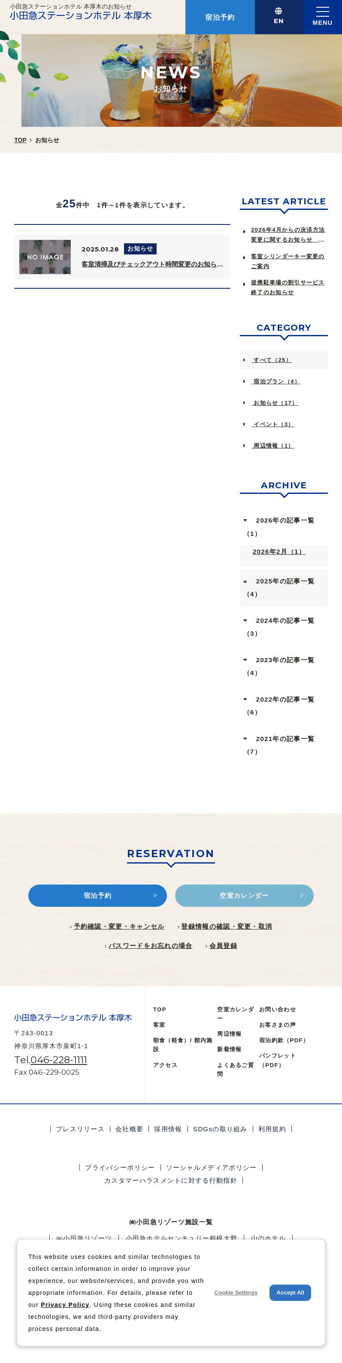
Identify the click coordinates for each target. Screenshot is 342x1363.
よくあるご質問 (235, 1069)
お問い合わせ (277, 1009)
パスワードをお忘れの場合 (151, 945)
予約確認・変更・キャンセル (119, 926)
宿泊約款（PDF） (284, 1040)
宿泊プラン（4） (275, 381)
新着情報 (229, 1049)
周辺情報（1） (272, 445)
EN (279, 21)
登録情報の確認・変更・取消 (226, 926)
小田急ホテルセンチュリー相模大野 (182, 1238)
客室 (159, 1025)
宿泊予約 (220, 17)
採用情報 (168, 1129)
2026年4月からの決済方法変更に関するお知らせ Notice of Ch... (288, 236)
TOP (159, 1009)
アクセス (165, 1065)
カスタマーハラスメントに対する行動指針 (170, 1180)
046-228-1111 (58, 1060)
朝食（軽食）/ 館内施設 (183, 1044)
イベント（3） (272, 424)
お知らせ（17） (274, 403)
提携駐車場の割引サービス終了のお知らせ (288, 287)
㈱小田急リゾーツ (84, 1238)
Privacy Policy (65, 1304)
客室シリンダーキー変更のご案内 (288, 261)
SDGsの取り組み (220, 1129)
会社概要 (129, 1129)
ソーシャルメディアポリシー (211, 1167)
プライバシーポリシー (120, 1167)
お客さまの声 (277, 1025)
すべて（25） (271, 360)
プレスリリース (80, 1129)
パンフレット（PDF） (277, 1060)
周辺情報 (229, 1034)
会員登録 (223, 945)
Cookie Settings (236, 1292)
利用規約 (272, 1129)
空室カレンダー (235, 1014)
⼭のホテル (268, 1238)
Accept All (290, 1292)
